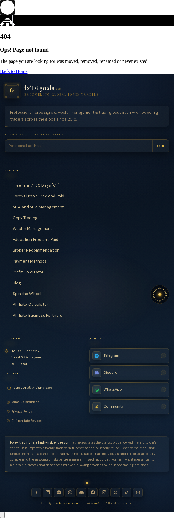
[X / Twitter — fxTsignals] (115, 492)
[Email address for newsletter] (78, 146)
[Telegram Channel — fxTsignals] (129, 355)
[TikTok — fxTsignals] (126, 492)
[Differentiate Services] (43, 420)
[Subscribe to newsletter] (160, 146)
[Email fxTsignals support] (32, 388)
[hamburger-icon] (6, 20)
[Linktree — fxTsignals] (36, 492)
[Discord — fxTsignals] (81, 492)
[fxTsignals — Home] (87, 91)
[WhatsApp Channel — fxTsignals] (129, 389)
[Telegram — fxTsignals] (59, 492)
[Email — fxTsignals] (138, 492)
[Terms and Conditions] (43, 402)
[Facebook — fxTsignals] (93, 492)
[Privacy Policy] (43, 411)
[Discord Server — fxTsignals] (129, 372)
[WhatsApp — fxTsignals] (70, 492)
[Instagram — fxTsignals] (104, 492)
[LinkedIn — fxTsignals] (47, 492)
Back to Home (13, 71)
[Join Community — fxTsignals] (129, 406)
